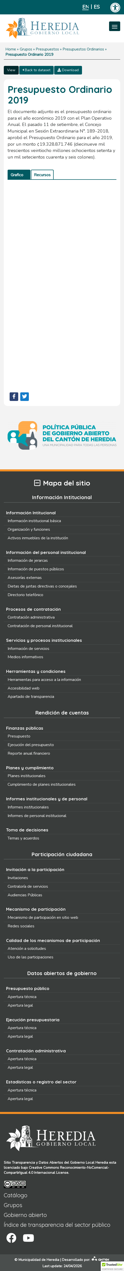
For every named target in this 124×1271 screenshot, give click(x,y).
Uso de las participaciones (30, 957)
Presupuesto (19, 736)
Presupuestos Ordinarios (83, 49)
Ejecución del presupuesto (31, 745)
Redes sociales (21, 926)
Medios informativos (25, 657)
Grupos (26, 49)
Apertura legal (20, 1005)
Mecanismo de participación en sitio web (43, 917)
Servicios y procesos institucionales (44, 640)
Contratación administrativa (31, 617)
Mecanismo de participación (36, 909)
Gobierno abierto (25, 1214)
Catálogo (15, 1195)
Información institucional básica (34, 521)
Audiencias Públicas (25, 895)
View (11, 70)
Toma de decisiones (27, 829)
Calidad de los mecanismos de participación (53, 940)
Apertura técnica (22, 997)
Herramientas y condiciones (36, 671)
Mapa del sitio (62, 483)
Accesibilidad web (23, 688)
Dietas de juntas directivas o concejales (42, 586)
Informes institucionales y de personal (46, 798)
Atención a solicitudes (27, 948)
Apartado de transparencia (31, 696)
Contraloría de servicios (28, 886)
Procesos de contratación (33, 609)
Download (68, 70)
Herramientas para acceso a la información (44, 679)
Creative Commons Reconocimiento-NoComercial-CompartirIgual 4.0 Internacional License (56, 1170)
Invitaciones (18, 878)
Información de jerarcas (28, 560)
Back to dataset (36, 70)
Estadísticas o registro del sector (41, 1081)
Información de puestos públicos (36, 569)
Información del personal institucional (46, 552)
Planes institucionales (27, 776)
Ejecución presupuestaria (32, 1019)
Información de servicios (28, 648)
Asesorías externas (25, 577)
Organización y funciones (29, 529)
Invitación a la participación (35, 869)
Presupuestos (47, 49)
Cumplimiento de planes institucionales (42, 784)
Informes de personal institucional (37, 816)
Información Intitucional (31, 512)
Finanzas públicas (24, 728)
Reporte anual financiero (29, 753)
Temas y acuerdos (23, 838)
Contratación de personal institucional (40, 626)
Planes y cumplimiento (30, 767)
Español (97, 7)
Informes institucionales (28, 807)
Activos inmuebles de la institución (38, 538)
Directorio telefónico (25, 595)
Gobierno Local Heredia (89, 1162)
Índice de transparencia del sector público (57, 1224)
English (85, 7)
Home (11, 49)
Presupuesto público (27, 988)
